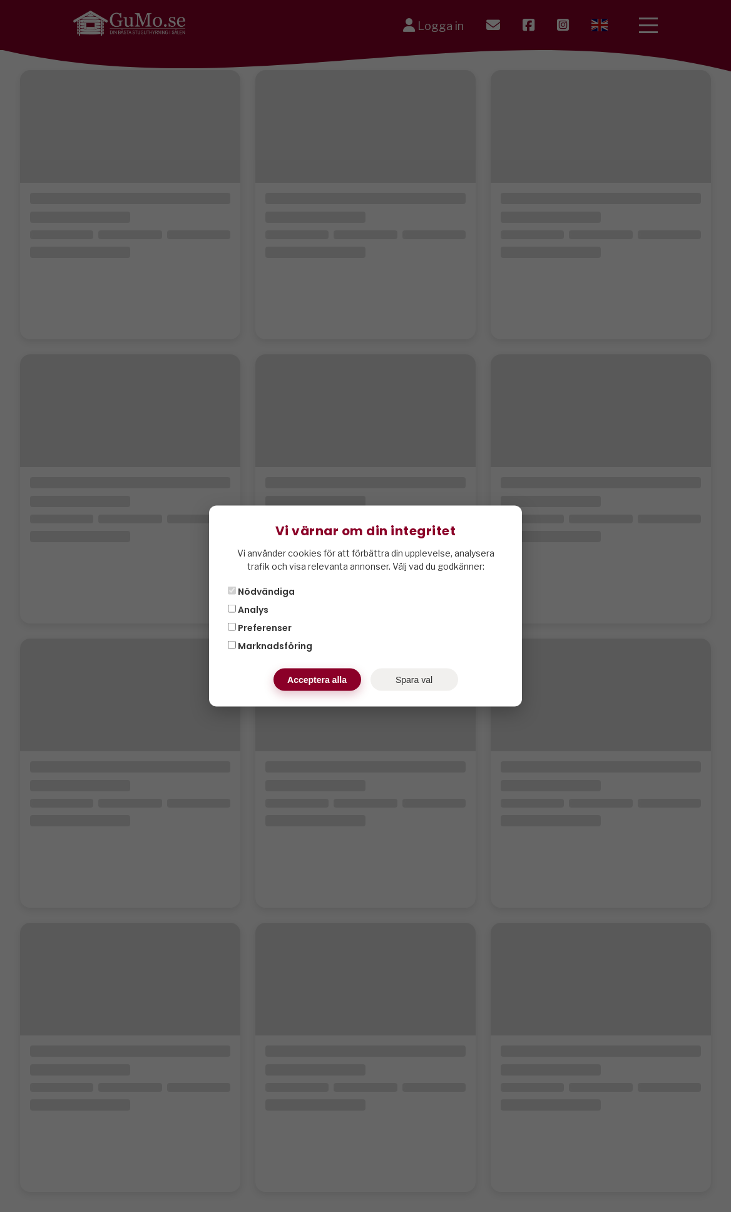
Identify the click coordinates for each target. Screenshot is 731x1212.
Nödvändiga (261, 591)
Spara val (414, 680)
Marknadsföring (270, 646)
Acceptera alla (317, 680)
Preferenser (260, 628)
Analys (248, 609)
